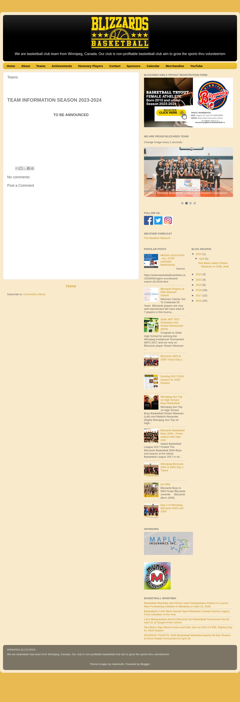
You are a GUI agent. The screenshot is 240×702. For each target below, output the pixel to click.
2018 (199, 290)
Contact (114, 66)
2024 (199, 254)
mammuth (118, 664)
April (202, 258)
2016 (199, 300)
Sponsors (133, 66)
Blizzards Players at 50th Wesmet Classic (172, 292)
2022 (199, 279)
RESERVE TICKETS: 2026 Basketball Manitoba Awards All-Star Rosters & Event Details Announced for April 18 (187, 637)
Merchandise (175, 66)
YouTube (196, 66)
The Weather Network (157, 238)
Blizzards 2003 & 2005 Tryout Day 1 (171, 358)
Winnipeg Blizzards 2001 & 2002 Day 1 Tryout (172, 467)
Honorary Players (90, 66)
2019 (199, 284)
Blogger (145, 664)
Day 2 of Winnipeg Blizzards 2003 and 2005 (171, 508)
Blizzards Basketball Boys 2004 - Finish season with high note (172, 435)
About (25, 66)
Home (11, 66)
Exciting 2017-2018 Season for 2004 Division (172, 379)
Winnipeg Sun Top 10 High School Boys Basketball (171, 400)
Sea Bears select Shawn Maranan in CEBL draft (213, 265)
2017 (199, 295)
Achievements (62, 66)
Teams (40, 66)
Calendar (153, 66)
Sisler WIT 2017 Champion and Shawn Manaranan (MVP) (171, 324)
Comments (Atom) (35, 294)
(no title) (165, 484)
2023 (199, 274)
